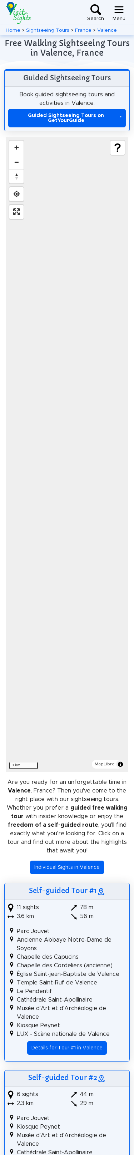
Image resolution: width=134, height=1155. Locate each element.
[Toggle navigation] (119, 12)
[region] (67, 454)
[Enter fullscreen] (16, 212)
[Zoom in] (16, 148)
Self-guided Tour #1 (63, 890)
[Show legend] (117, 148)
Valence (107, 30)
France (83, 30)
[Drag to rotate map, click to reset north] (16, 176)
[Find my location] (16, 194)
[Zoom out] (16, 162)
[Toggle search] (95, 12)
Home (13, 30)
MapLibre (105, 764)
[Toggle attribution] (120, 764)
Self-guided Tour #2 (62, 1077)
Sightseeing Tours (47, 30)
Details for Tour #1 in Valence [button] (67, 1047)
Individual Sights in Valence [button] (67, 867)
